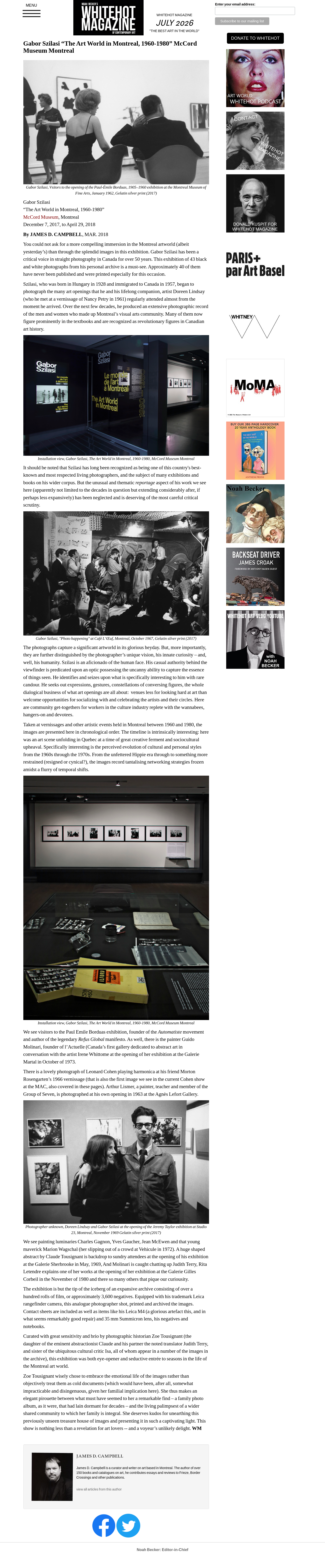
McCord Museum (41, 217)
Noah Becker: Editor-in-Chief (162, 1550)
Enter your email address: (235, 4)
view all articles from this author (99, 1489)
